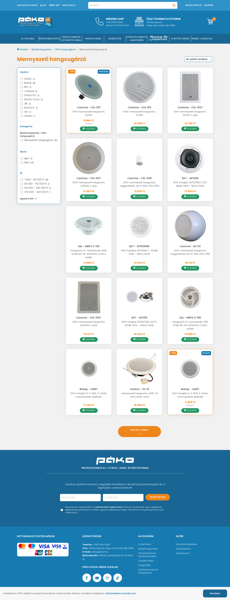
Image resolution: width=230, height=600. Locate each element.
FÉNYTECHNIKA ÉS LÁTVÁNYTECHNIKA (71, 39)
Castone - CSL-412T (190, 107)
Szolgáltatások (27, 5)
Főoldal (23, 49)
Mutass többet (139, 431)
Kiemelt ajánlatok (202, 38)
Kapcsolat (69, 5)
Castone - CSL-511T (89, 178)
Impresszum (183, 553)
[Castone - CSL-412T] (190, 87)
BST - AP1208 (190, 178)
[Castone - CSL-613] (139, 87)
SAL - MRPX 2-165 (190, 317)
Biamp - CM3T (89, 389)
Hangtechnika (146, 560)
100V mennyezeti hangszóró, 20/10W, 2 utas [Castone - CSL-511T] (88, 184)
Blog (43, 5)
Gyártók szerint (180, 38)
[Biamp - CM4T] (190, 368)
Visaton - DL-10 (139, 389)
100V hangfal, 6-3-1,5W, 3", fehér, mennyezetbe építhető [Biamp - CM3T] (89, 395)
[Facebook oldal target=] (86, 578)
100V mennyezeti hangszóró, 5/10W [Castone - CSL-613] (139, 113)
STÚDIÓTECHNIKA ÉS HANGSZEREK (136, 39)
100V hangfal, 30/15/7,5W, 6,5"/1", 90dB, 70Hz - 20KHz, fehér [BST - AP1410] (139, 323)
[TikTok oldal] (117, 578)
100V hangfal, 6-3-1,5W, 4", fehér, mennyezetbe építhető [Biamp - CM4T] (190, 395)
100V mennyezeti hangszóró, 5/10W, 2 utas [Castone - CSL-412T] (190, 113)
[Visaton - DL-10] (139, 368)
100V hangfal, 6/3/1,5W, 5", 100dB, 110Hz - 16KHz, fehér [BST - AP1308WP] (139, 252)
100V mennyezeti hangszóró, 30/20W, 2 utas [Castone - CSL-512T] (88, 323)
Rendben (215, 593)
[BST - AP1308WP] (139, 225)
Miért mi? (54, 5)
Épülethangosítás (42, 49)
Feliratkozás (158, 497)
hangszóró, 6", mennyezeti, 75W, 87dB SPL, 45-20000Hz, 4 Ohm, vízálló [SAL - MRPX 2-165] (190, 325)
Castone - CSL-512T (88, 317)
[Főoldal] (35, 26)
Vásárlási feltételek (186, 544)
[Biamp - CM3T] (88, 368)
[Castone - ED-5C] (190, 225)
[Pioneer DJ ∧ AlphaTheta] (158, 39)
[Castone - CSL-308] (139, 158)
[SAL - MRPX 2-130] (88, 225)
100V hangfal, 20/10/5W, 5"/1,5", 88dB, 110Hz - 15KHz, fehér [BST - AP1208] (190, 184)
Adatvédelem (183, 548)
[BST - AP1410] (139, 297)
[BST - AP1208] (190, 158)
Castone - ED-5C (190, 246)
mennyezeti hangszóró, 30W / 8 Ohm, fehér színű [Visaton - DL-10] (139, 395)
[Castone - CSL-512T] (88, 297)
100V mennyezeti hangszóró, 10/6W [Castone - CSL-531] (88, 113)
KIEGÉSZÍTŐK (114, 38)
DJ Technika (27, 38)
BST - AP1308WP (139, 246)
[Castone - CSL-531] (88, 87)
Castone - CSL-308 (139, 178)
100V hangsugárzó (65, 49)
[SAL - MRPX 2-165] (190, 297)
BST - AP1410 (139, 317)
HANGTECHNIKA (93, 38)
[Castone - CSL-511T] (88, 158)
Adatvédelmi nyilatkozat (121, 593)
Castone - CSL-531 (88, 107)
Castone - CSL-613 (139, 107)
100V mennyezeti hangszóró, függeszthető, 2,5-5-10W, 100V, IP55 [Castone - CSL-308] (139, 184)
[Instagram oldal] (107, 578)
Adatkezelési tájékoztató (108, 507)
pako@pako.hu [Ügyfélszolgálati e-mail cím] (99, 551)
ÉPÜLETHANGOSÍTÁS (49, 38)
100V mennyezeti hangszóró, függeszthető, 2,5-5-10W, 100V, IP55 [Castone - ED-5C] (190, 252)
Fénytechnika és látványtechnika (147, 555)
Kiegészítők (144, 565)
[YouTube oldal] (97, 578)
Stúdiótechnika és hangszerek (148, 571)
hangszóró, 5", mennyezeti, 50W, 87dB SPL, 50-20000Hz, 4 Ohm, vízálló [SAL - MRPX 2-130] (89, 254)
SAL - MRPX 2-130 (89, 246)
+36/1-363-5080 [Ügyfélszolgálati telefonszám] (101, 544)
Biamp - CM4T (190, 389)
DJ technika (144, 544)
